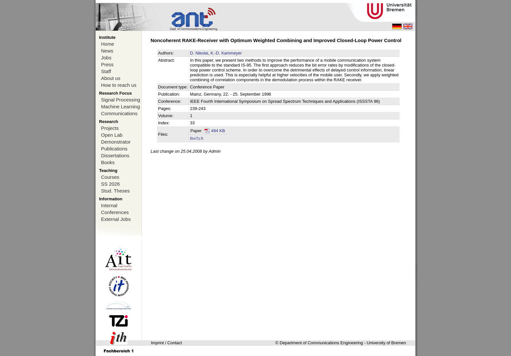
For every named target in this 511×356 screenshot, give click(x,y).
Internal (109, 205)
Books (108, 162)
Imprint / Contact (166, 342)
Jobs (106, 57)
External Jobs (116, 219)
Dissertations (115, 155)
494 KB (218, 130)
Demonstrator (116, 142)
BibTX (197, 138)
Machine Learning (120, 106)
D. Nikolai (199, 53)
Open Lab (112, 135)
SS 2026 (110, 184)
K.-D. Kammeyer (226, 53)
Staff (106, 71)
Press (107, 64)
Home (107, 44)
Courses (110, 177)
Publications (114, 148)
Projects (110, 128)
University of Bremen (386, 342)
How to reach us (118, 85)
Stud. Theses (115, 190)
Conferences (115, 212)
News (107, 51)
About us (110, 78)
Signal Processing (120, 99)
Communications (119, 113)
